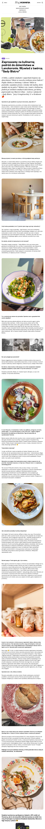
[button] (4, 2)
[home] (22, 3)
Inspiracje (22, 10)
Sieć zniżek (22, 6)
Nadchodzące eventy (22, 8)
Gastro (3, 58)
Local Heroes (22, 12)
